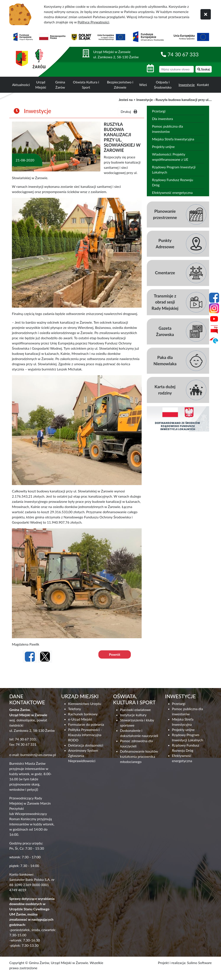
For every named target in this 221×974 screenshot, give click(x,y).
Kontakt (203, 85)
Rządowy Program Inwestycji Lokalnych (173, 169)
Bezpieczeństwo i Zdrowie (120, 84)
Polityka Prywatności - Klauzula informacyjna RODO (85, 734)
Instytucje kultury (133, 715)
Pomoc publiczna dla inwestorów (167, 128)
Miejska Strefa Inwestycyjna (173, 139)
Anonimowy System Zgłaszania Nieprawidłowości (83, 755)
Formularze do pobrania (86, 724)
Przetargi (158, 111)
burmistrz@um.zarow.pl (38, 755)
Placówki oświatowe (135, 710)
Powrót (114, 654)
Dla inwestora (162, 119)
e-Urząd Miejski (80, 719)
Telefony (74, 709)
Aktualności (21, 85)
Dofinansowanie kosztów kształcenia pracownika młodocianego (139, 756)
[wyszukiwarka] (176, 69)
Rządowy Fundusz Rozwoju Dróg (172, 182)
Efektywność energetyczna (172, 192)
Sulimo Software (199, 963)
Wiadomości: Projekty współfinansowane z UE (170, 156)
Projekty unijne (163, 146)
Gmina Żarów (60, 84)
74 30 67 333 (183, 54)
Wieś (143, 85)
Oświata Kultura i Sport (86, 84)
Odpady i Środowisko (162, 84)
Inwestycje (187, 85)
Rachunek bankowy (83, 714)
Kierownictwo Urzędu (84, 703)
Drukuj (129, 111)
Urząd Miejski (40, 84)
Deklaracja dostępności (85, 745)
